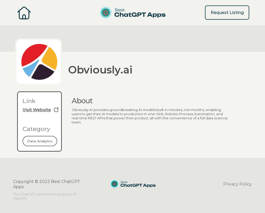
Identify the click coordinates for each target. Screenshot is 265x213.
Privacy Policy (237, 184)
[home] (132, 12)
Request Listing (227, 12)
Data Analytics (40, 141)
